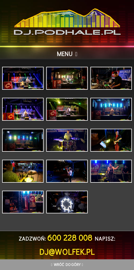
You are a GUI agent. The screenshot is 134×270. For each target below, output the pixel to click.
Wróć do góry (67, 264)
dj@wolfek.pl (67, 251)
